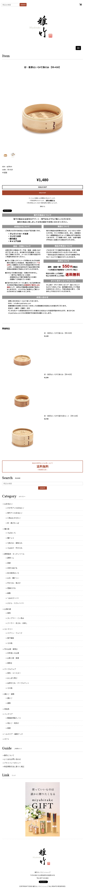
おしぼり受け (12, 678)
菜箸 (9, 563)
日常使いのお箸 (13, 653)
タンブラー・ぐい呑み (15, 618)
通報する (42, 206)
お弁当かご (8, 504)
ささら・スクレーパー (15, 603)
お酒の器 (7, 609)
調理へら (10, 558)
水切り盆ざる (12, 568)
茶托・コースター (14, 673)
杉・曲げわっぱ (13, 523)
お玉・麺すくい (13, 578)
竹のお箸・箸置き (11, 649)
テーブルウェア (10, 669)
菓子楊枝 (10, 638)
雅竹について (9, 755)
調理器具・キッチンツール (14, 554)
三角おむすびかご (14, 518)
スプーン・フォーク (14, 633)
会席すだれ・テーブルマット (18, 683)
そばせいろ (11, 533)
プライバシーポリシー (12, 763)
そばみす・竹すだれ (14, 548)
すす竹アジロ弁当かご (15, 508)
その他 (9, 643)
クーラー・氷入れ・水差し (17, 623)
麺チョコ (10, 538)
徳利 (9, 613)
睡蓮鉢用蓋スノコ (14, 718)
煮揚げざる (11, 588)
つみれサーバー (13, 598)
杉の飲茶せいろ (13, 573)
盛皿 (9, 703)
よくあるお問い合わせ (12, 759)
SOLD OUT (42, 192)
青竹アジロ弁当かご (14, 513)
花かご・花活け (13, 723)
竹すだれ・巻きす (14, 583)
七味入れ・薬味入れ (14, 543)
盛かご (9, 698)
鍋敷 (9, 593)
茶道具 (6, 709)
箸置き (9, 663)
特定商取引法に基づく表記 (14, 766)
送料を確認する (50, 200)
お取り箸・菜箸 (13, 658)
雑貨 (9, 728)
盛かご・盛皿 (9, 694)
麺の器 (6, 529)
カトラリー (8, 629)
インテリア (8, 714)
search (23, 5)
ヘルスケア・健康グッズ (13, 734)
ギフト (6, 739)
